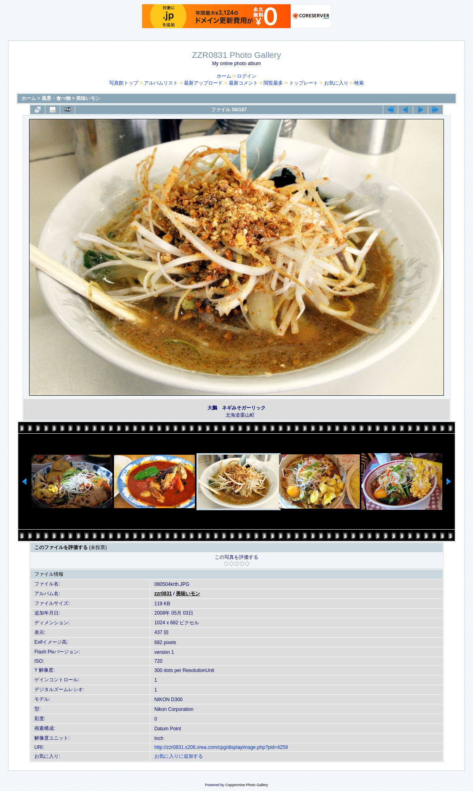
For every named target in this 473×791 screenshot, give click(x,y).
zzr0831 (163, 593)
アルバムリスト (161, 83)
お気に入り (336, 83)
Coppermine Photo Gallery (246, 785)
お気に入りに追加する (178, 756)
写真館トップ (123, 83)
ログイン (246, 76)
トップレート (303, 83)
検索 (359, 83)
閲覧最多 (273, 83)
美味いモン (88, 98)
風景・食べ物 (56, 98)
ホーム (224, 76)
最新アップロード (203, 83)
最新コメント (243, 83)
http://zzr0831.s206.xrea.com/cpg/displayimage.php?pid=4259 (221, 747)
